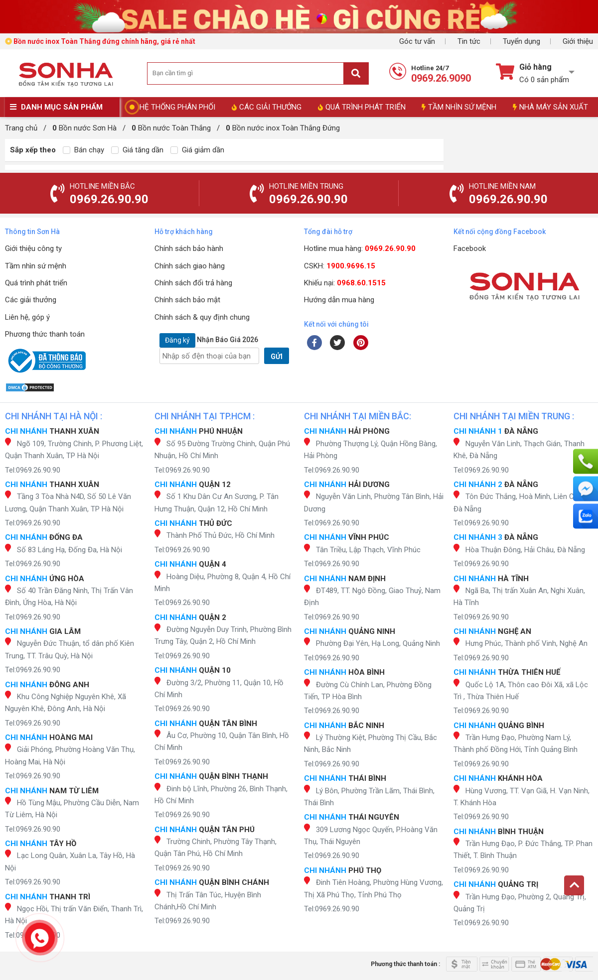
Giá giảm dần (197, 150)
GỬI (277, 357)
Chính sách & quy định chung (202, 317)
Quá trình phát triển (36, 282)
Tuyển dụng (521, 41)
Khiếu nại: (345, 282)
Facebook (469, 248)
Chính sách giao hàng (189, 265)
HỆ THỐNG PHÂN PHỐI (177, 107)
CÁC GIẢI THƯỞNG (266, 107)
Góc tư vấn (417, 41)
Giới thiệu (578, 41)
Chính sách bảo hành (188, 248)
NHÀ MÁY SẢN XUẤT (550, 107)
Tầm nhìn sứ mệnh (35, 265)
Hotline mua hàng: (360, 248)
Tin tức (468, 41)
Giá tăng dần (137, 150)
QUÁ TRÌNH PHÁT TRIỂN (362, 107)
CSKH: (339, 265)
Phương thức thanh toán (45, 334)
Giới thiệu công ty (33, 248)
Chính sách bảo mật (187, 299)
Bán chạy (83, 150)
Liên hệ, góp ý (27, 317)
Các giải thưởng (30, 299)
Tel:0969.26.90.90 (32, 470)
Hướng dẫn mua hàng (339, 299)
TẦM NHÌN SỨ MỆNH (459, 107)
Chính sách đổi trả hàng (193, 282)
